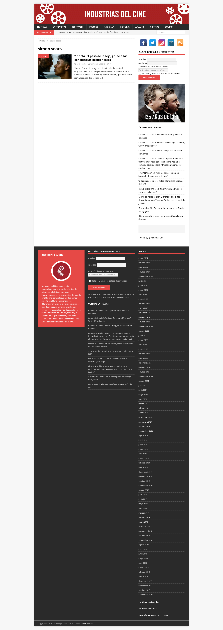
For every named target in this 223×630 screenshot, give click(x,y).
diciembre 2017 (144, 581)
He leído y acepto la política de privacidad (161, 73)
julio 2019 (142, 494)
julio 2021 (142, 385)
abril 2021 (142, 399)
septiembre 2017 (145, 594)
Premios (93, 26)
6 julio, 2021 (82, 64)
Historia (124, 26)
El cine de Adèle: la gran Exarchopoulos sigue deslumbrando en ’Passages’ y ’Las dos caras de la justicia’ (161, 200)
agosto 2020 (143, 435)
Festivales (78, 26)
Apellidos (142, 63)
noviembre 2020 (145, 422)
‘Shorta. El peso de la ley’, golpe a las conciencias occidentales (100, 58)
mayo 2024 (143, 258)
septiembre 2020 (145, 431)
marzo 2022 (143, 349)
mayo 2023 (143, 290)
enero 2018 (143, 576)
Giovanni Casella (97, 64)
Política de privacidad (148, 602)
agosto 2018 (143, 544)
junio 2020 (142, 444)
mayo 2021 (143, 394)
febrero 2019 (144, 517)
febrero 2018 (144, 572)
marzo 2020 (143, 458)
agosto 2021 (143, 381)
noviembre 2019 (145, 476)
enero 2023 (143, 308)
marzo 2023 (143, 299)
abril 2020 (142, 453)
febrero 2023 (144, 303)
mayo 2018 (143, 558)
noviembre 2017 (145, 585)
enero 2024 (143, 267)
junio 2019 (142, 499)
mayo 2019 (143, 503)
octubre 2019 (144, 481)
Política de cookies (147, 608)
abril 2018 (142, 563)
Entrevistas (59, 26)
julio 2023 (142, 281)
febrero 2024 (144, 262)
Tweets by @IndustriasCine (150, 237)
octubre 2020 (144, 426)
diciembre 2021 (144, 362)
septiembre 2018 (145, 540)
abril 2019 (142, 508)
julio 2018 (142, 549)
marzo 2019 (143, 513)
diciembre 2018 (144, 526)
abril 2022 (142, 344)
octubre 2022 (144, 321)
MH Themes (88, 623)
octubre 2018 (144, 535)
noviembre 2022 (145, 317)
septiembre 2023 (145, 276)
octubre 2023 (144, 272)
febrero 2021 (144, 408)
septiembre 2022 (145, 326)
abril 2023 (142, 294)
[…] (101, 78)
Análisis (139, 26)
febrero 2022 (144, 353)
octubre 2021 (144, 372)
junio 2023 (142, 285)
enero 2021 (143, 412)
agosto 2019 (143, 490)
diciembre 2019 (144, 472)
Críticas (154, 26)
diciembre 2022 (144, 312)
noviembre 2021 (145, 367)
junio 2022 (142, 335)
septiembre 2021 (145, 376)
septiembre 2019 (145, 485)
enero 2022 (143, 358)
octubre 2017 (144, 590)
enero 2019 (143, 522)
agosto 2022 (143, 331)
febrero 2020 (144, 462)
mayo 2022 (143, 340)
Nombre (142, 59)
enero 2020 (143, 467)
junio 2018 (142, 553)
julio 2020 (142, 440)
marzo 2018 (143, 567)
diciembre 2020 (144, 417)
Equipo (169, 26)
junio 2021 (142, 390)
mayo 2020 (143, 449)
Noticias (42, 26)
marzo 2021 (143, 403)
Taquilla (109, 26)
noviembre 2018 (145, 531)
